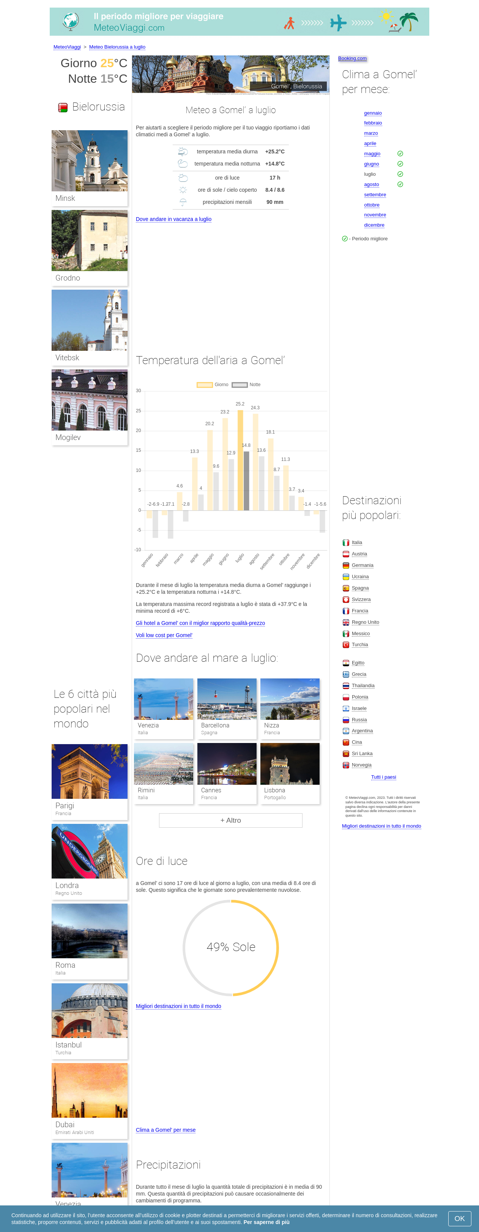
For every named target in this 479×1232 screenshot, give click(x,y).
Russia (359, 719)
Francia (63, 813)
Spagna (360, 588)
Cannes (211, 790)
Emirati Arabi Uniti (74, 1132)
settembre (375, 194)
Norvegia (362, 765)
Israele (359, 708)
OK (460, 1219)
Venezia (148, 725)
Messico (361, 633)
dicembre (374, 225)
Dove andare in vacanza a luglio (173, 219)
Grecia (359, 674)
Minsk (65, 198)
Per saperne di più (267, 1222)
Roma (65, 965)
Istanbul (68, 1044)
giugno (371, 164)
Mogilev (68, 437)
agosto (371, 184)
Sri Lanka (362, 753)
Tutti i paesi (383, 777)
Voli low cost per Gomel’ (164, 635)
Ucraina (360, 576)
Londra (67, 885)
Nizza (271, 725)
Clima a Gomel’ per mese (165, 1130)
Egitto (358, 663)
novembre (375, 215)
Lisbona (274, 790)
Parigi (64, 805)
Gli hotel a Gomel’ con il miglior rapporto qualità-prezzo (200, 623)
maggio (372, 153)
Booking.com (352, 58)
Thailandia (363, 685)
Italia (60, 973)
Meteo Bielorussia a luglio (117, 47)
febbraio (373, 123)
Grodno (67, 277)
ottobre (372, 205)
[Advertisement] (230, 281)
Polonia (360, 697)
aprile (370, 143)
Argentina (362, 731)
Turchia (63, 1052)
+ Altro (231, 820)
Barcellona (215, 725)
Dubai (64, 1124)
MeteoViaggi (67, 47)
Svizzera (361, 599)
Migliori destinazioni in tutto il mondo (178, 1006)
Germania (362, 565)
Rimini (146, 790)
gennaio (373, 113)
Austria (359, 554)
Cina (357, 742)
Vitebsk (67, 357)
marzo (371, 133)
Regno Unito (68, 893)
